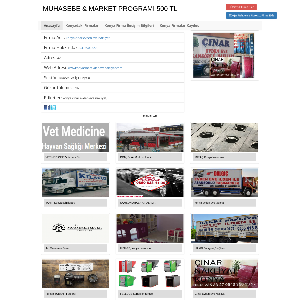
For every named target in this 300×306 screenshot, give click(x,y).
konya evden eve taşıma (209, 202)
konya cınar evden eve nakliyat (88, 38)
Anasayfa (52, 25)
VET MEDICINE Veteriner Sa (63, 157)
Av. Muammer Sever (58, 248)
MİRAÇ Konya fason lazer (210, 157)
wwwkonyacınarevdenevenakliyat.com (95, 68)
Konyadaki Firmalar (82, 25)
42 (59, 58)
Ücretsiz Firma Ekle (241, 7)
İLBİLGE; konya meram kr (135, 248)
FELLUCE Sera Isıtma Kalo (136, 293)
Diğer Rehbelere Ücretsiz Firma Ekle (251, 15)
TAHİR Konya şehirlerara (60, 202)
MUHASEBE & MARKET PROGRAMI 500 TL (110, 8)
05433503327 (87, 48)
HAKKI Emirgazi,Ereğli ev (210, 248)
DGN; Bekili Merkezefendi (135, 157)
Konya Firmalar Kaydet (179, 25)
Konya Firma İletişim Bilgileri (129, 25)
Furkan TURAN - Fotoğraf (61, 293)
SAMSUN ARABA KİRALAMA (137, 202)
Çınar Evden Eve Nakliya (210, 293)
